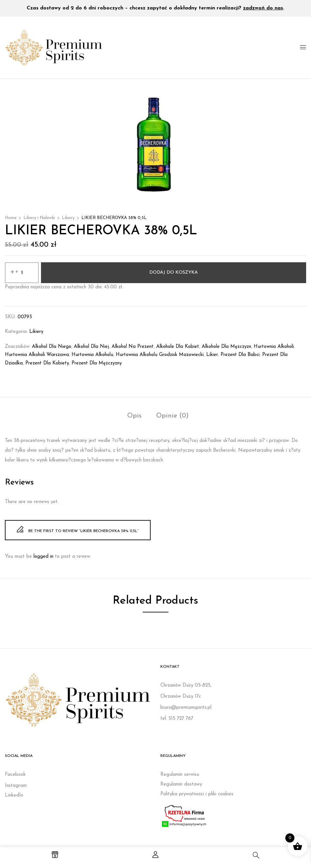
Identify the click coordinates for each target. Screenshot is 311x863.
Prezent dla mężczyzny (97, 363)
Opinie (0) (172, 416)
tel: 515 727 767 (176, 718)
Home (11, 218)
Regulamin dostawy (181, 784)
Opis (134, 416)
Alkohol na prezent (133, 346)
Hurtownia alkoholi (274, 346)
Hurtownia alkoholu (92, 354)
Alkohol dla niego (51, 346)
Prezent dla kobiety (47, 363)
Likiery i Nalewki (39, 218)
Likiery (68, 218)
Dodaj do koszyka (173, 272)
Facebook (15, 774)
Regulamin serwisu (179, 774)
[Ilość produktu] (22, 273)
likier (212, 354)
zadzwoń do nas (263, 8)
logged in (43, 556)
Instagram (16, 785)
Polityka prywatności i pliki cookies (196, 794)
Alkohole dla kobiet (177, 346)
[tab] (134, 416)
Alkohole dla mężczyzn (226, 346)
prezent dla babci (240, 354)
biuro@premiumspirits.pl (185, 707)
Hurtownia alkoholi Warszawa (37, 354)
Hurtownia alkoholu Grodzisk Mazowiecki (160, 354)
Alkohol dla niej (91, 346)
